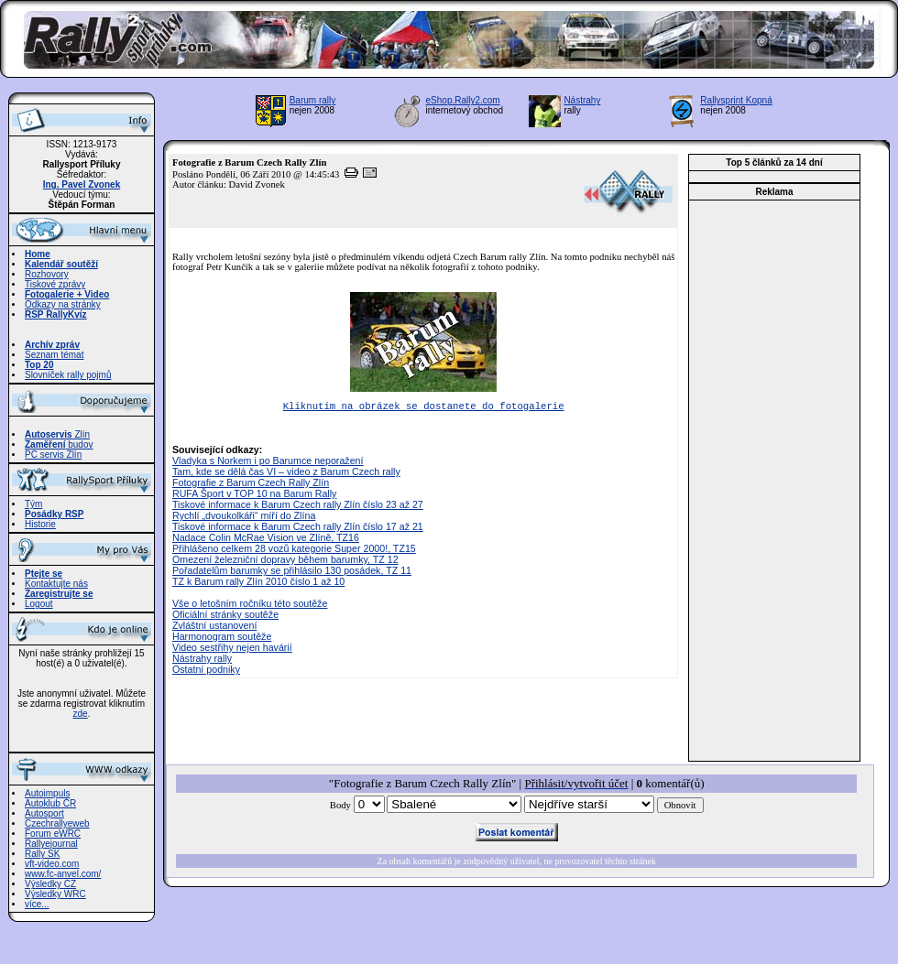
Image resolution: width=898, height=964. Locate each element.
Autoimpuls (47, 793)
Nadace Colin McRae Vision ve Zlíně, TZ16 (265, 539)
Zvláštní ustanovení (214, 627)
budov (59, 444)
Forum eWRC (53, 834)
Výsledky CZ (50, 884)
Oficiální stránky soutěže (225, 616)
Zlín (57, 434)
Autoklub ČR (50, 803)
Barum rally (313, 100)
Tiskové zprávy (55, 284)
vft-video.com (52, 864)
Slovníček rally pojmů (68, 375)
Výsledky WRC (55, 894)
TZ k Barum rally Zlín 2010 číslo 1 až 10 (258, 583)
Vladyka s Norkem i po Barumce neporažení (268, 462)
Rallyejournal (51, 844)
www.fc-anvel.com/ (63, 874)
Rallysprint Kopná (736, 100)
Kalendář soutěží (61, 264)
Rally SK (42, 854)
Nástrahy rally (202, 660)
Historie (40, 524)
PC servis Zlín (53, 455)
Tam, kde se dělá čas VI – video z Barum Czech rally (286, 473)
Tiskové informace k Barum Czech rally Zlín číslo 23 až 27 (297, 506)
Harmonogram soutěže (221, 638)
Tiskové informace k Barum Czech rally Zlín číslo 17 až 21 (297, 528)
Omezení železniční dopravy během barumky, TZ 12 (285, 561)
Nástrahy (582, 100)
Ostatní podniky (206, 671)
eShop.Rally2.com (463, 100)
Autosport (44, 813)
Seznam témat (54, 355)
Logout (39, 604)
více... (37, 904)
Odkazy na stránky (63, 304)
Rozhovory (47, 274)
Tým (33, 504)
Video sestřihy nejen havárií (232, 649)
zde (80, 714)
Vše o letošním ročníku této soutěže (249, 605)
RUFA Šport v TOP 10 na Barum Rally (254, 495)
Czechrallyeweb (57, 823)
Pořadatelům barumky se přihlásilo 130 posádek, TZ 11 (291, 572)
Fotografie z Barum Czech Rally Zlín (250, 484)
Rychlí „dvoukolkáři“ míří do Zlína (243, 517)
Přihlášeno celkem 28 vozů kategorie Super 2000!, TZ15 (294, 550)
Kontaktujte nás (56, 584)
